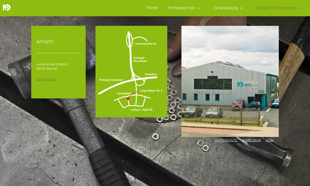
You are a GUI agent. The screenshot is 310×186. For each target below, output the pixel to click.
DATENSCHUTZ (226, 140)
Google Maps (45, 79)
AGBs (270, 140)
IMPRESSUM (252, 140)
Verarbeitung (228, 8)
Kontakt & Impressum (279, 8)
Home (152, 7)
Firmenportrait (185, 8)
